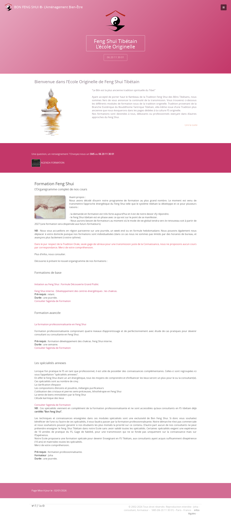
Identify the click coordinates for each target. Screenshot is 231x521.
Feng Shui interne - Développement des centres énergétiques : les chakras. (75, 291)
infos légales (193, 511)
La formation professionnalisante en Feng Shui (60, 324)
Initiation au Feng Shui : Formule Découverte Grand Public (66, 284)
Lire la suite (191, 125)
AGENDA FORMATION (52, 162)
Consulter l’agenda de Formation (52, 301)
